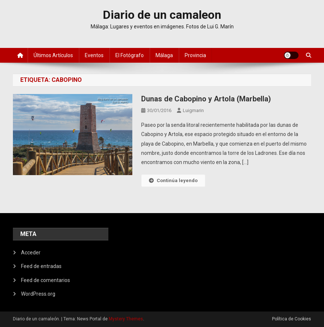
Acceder (31, 252)
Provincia (195, 55)
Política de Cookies (291, 318)
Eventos (94, 55)
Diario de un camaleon (162, 15)
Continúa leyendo (173, 180)
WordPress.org (38, 294)
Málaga (164, 55)
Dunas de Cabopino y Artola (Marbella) (206, 98)
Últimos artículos (53, 55)
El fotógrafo (129, 55)
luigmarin (193, 110)
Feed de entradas (41, 266)
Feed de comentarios (45, 280)
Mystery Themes (126, 318)
